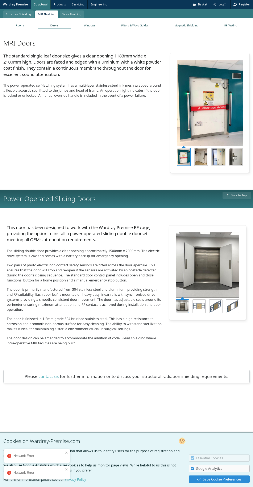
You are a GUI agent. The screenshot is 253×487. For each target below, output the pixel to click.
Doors (54, 25)
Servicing (78, 4)
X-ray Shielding (71, 14)
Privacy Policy (75, 479)
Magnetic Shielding (186, 25)
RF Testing (230, 25)
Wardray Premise (15, 4)
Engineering (99, 4)
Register (241, 4)
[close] (66, 452)
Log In (220, 4)
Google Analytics (206, 468)
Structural (41, 4)
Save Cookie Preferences (219, 479)
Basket (200, 4)
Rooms (20, 25)
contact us (48, 376)
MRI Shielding (46, 14)
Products (60, 4)
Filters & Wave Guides (135, 25)
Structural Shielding (18, 14)
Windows (90, 25)
